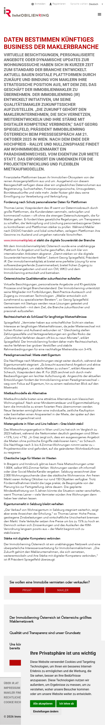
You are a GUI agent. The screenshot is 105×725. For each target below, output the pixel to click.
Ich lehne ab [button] (66, 703)
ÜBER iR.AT (11, 683)
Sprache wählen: (79, 3)
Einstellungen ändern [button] (45, 711)
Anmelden (38, 3)
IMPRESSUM (12, 688)
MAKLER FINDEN (15, 692)
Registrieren (57, 3)
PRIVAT (27, 590)
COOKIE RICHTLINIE (16, 702)
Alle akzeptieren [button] (42, 703)
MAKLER (62, 590)
